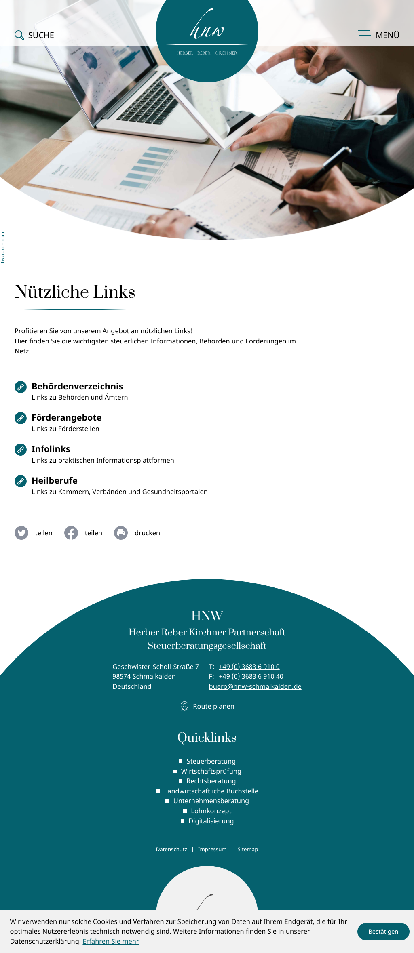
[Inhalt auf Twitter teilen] (39, 533)
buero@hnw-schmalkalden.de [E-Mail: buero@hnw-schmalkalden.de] (255, 686)
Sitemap (248, 849)
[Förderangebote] (124, 425)
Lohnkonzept (211, 810)
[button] (34, 35)
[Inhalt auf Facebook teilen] (89, 533)
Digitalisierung (211, 820)
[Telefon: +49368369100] (249, 667)
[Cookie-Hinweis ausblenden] (383, 931)
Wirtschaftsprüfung (211, 771)
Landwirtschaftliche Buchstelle (211, 790)
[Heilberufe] (124, 488)
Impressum (212, 849)
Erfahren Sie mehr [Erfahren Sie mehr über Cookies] (110, 941)
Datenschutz (171, 849)
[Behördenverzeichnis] (124, 394)
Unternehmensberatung (211, 800)
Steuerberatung (211, 761)
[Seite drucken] (143, 533)
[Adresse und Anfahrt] (207, 706)
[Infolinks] (124, 457)
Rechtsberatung (211, 780)
